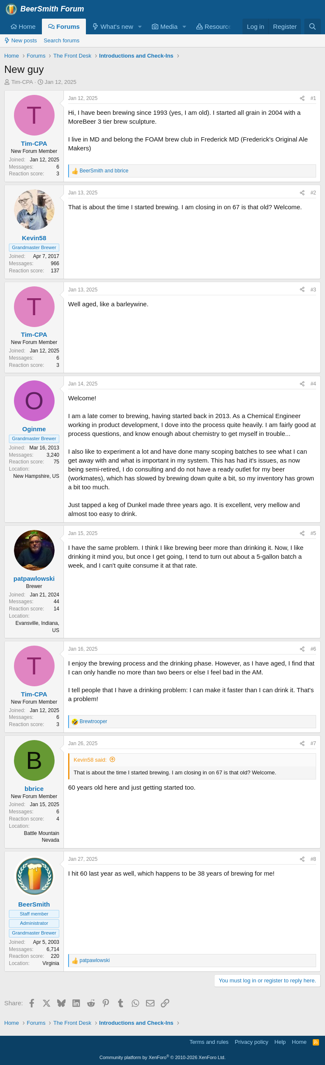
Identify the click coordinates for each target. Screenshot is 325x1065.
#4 (313, 384)
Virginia (50, 963)
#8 (313, 859)
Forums (64, 26)
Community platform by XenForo (162, 1057)
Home (23, 26)
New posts (20, 40)
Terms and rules (209, 1042)
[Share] (302, 98)
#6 (313, 649)
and (104, 171)
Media (164, 26)
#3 (313, 290)
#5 (313, 533)
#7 (313, 743)
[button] (140, 26)
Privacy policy (251, 1042)
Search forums (62, 40)
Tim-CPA (22, 82)
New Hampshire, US (36, 476)
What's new (112, 26)
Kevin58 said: (90, 760)
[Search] (312, 26)
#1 (313, 98)
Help (280, 1042)
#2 (313, 193)
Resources (215, 26)
